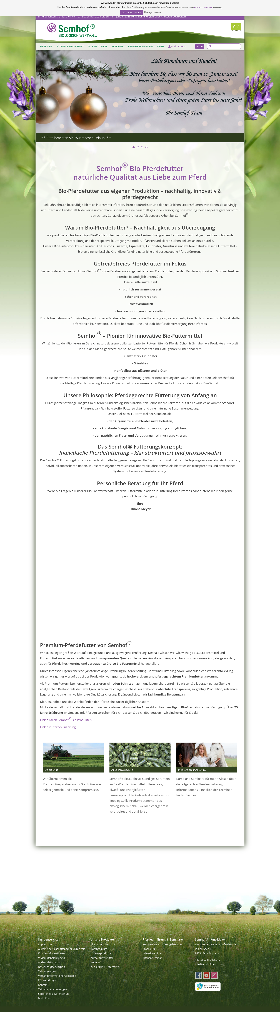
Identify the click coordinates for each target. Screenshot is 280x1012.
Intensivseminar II (153, 958)
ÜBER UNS (46, 46)
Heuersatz (97, 962)
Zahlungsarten (47, 971)
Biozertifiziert (236, 27)
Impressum (45, 944)
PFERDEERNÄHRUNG (140, 46)
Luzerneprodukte (101, 953)
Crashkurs (149, 949)
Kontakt (42, 985)
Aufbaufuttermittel (102, 958)
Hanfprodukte (99, 949)
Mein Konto (177, 46)
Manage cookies (152, 12)
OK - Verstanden (131, 12)
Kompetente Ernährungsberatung (163, 944)
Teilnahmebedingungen (52, 989)
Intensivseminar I (153, 953)
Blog (200, 46)
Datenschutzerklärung (51, 967)
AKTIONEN (117, 46)
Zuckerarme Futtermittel (105, 967)
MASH (160, 46)
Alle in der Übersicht (103, 944)
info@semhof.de (205, 964)
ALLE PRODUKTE (98, 46)
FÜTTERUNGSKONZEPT (70, 46)
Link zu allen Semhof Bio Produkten (66, 719)
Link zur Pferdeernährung (58, 727)
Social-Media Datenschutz (53, 993)
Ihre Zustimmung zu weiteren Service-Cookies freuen (154, 7)
